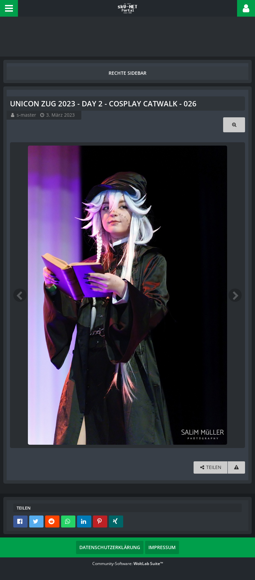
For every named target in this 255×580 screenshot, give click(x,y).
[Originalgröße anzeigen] (234, 124)
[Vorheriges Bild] (20, 295)
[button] (9, 8)
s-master (26, 115)
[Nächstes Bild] (235, 295)
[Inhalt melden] (236, 467)
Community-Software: (127, 563)
